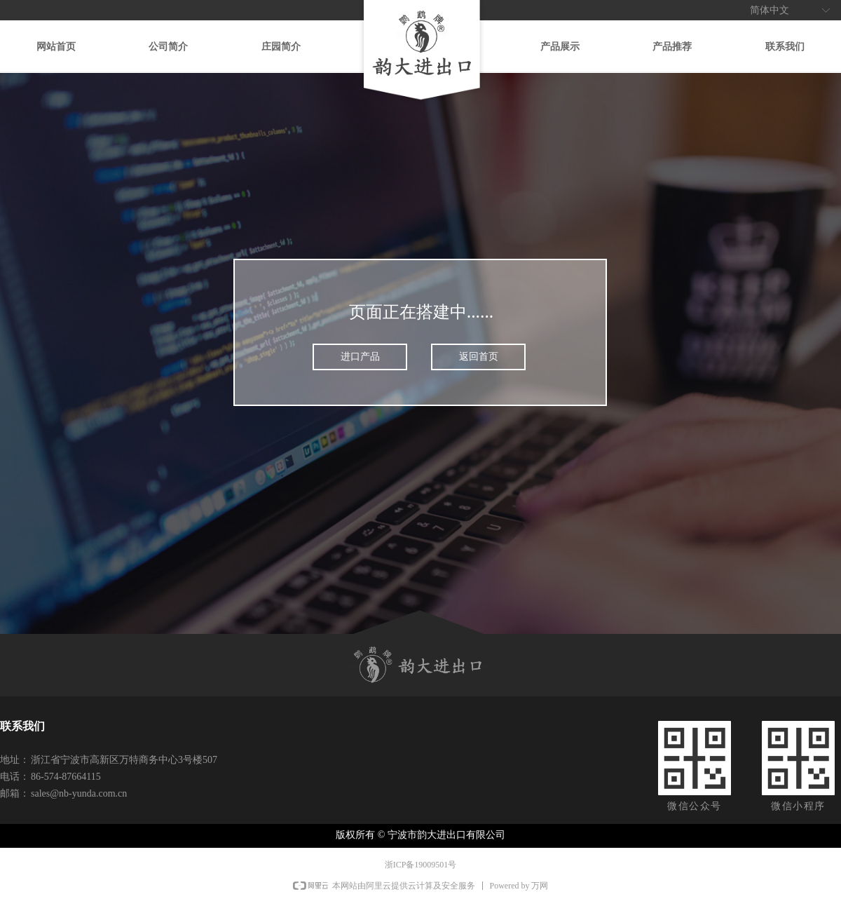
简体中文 (769, 10)
